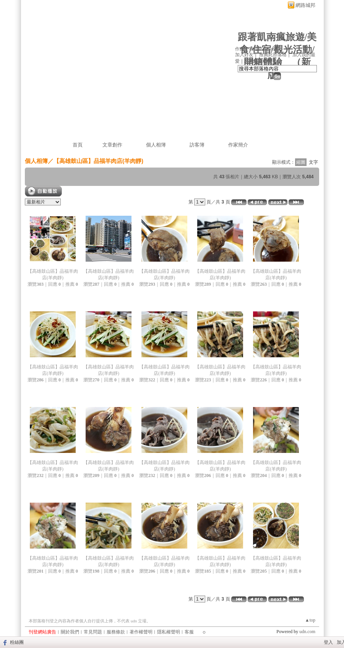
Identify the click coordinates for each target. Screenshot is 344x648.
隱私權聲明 (168, 632)
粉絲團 (17, 642)
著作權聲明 (141, 632)
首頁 (78, 145)
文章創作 (112, 145)
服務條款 (116, 632)
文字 (313, 162)
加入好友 (244, 54)
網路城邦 (305, 5)
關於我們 (70, 632)
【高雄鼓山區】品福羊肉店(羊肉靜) (98, 161)
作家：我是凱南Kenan (257, 49)
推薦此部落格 (273, 54)
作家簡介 (238, 145)
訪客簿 (197, 145)
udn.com (307, 631)
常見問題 (93, 632)
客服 (189, 632)
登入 (328, 642)
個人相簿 (156, 145)
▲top (310, 620)
